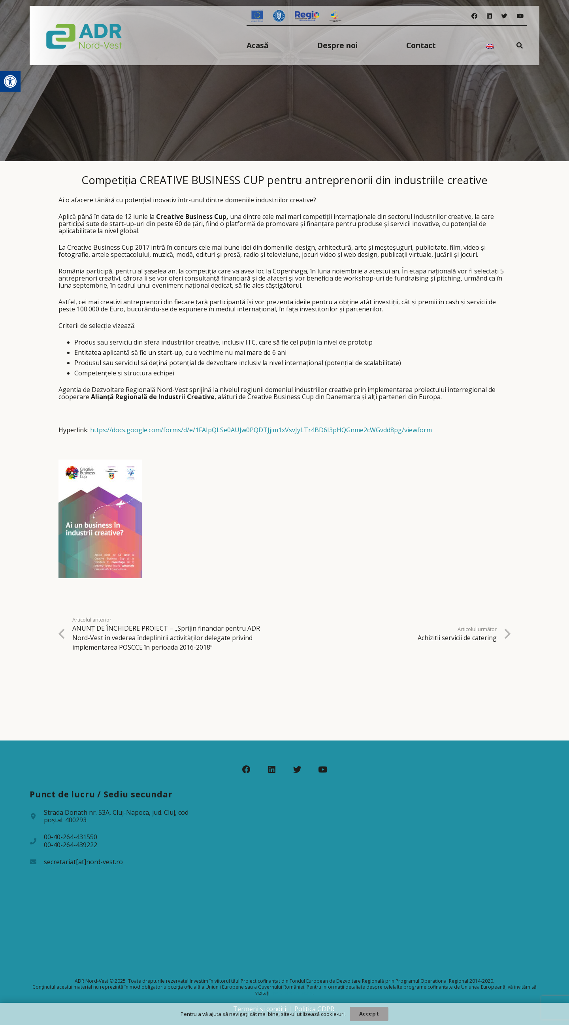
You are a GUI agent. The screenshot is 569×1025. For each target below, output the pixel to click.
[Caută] (520, 45)
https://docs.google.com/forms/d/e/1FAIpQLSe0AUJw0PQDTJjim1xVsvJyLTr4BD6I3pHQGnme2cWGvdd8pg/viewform (261, 430)
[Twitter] (504, 16)
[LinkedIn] (489, 16)
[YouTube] (520, 16)
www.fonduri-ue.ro (292, 992)
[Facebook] (474, 16)
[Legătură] (84, 35)
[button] (10, 81)
